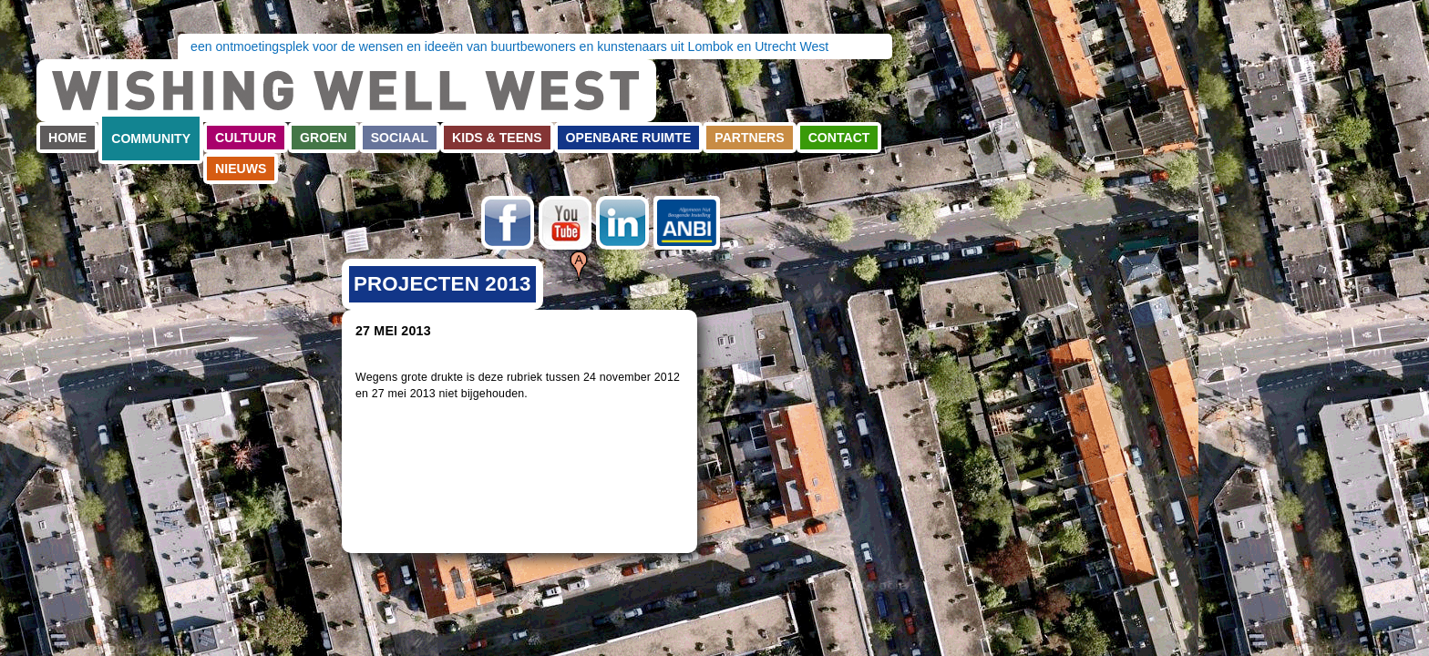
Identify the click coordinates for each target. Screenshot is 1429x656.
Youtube (565, 223)
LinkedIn (622, 223)
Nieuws (240, 168)
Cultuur (245, 137)
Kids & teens (497, 137)
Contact (839, 137)
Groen (323, 137)
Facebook (507, 223)
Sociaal (399, 137)
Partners (749, 137)
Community (150, 138)
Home (67, 137)
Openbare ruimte (629, 137)
